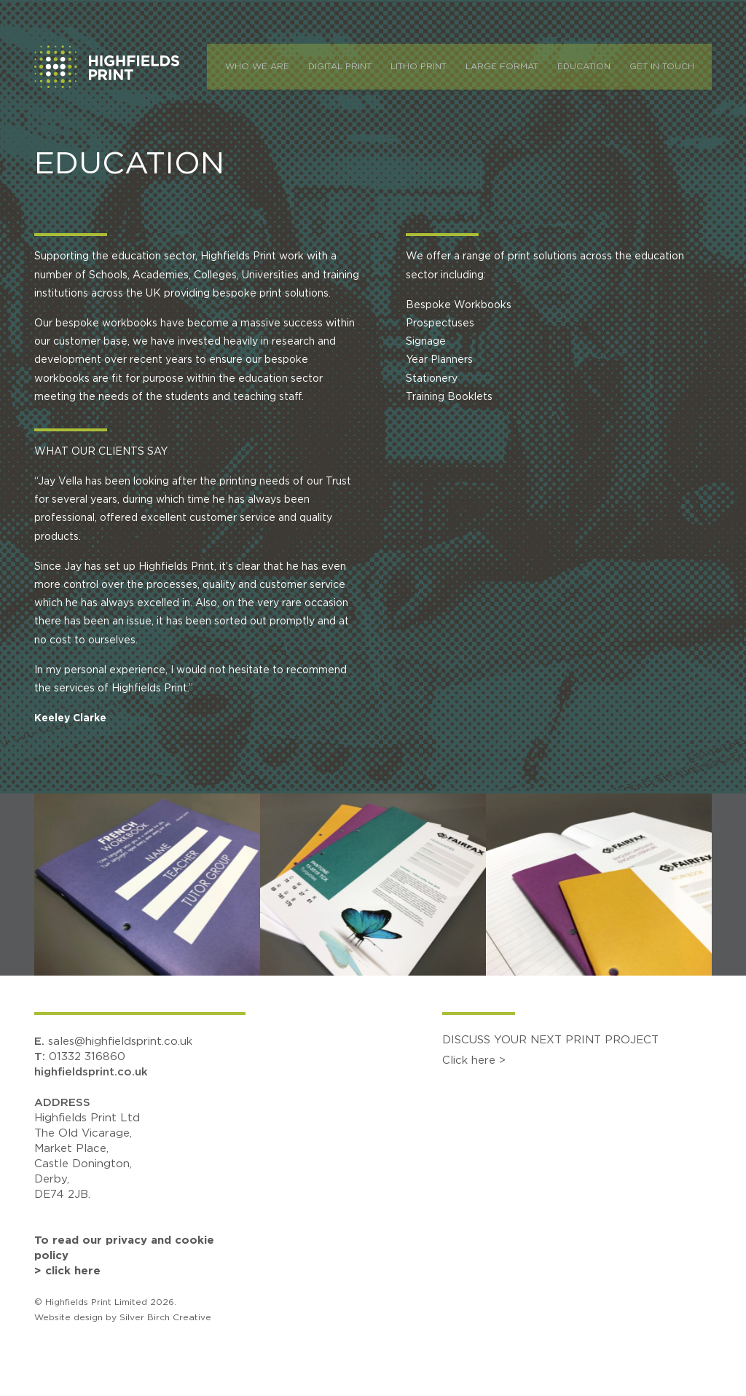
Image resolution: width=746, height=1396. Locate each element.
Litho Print (426, 64)
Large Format (510, 64)
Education (592, 64)
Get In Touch (669, 64)
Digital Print (348, 64)
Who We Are (265, 64)
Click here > (474, 1060)
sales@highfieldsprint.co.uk (120, 1041)
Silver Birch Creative (165, 1317)
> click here (67, 1271)
